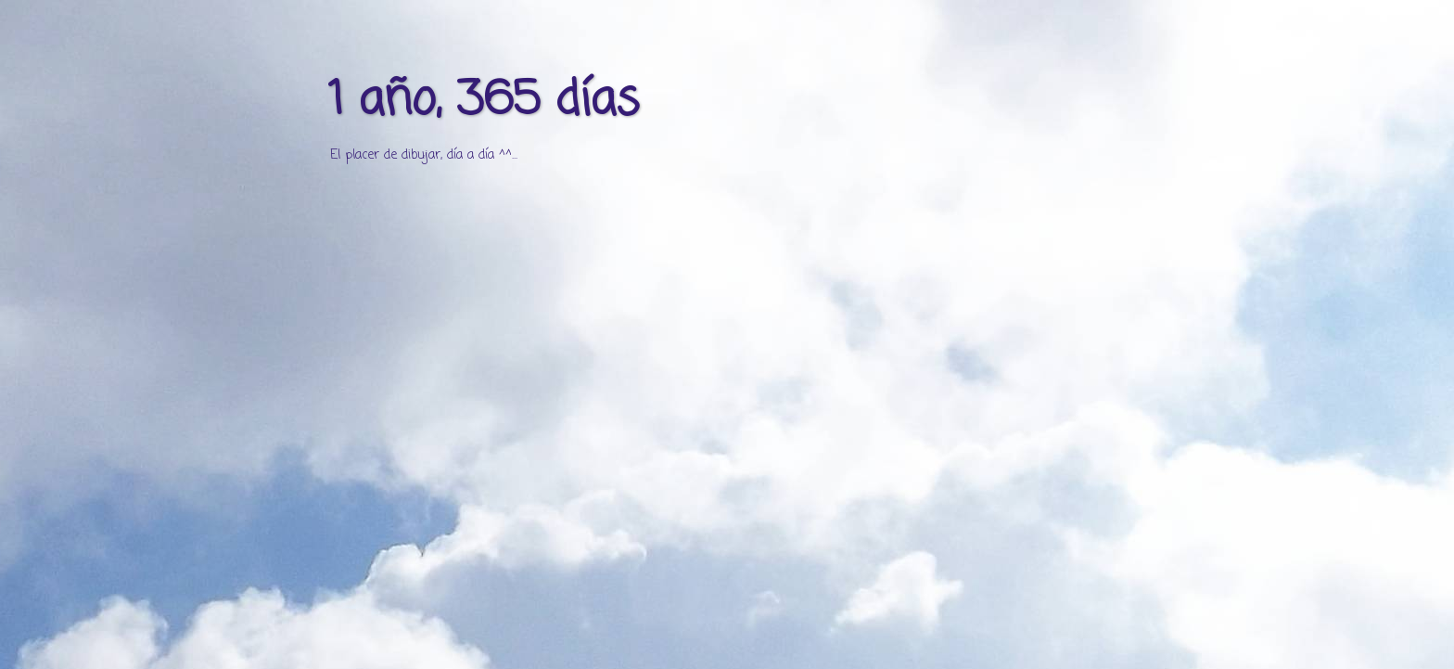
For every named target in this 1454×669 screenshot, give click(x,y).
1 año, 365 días (483, 101)
